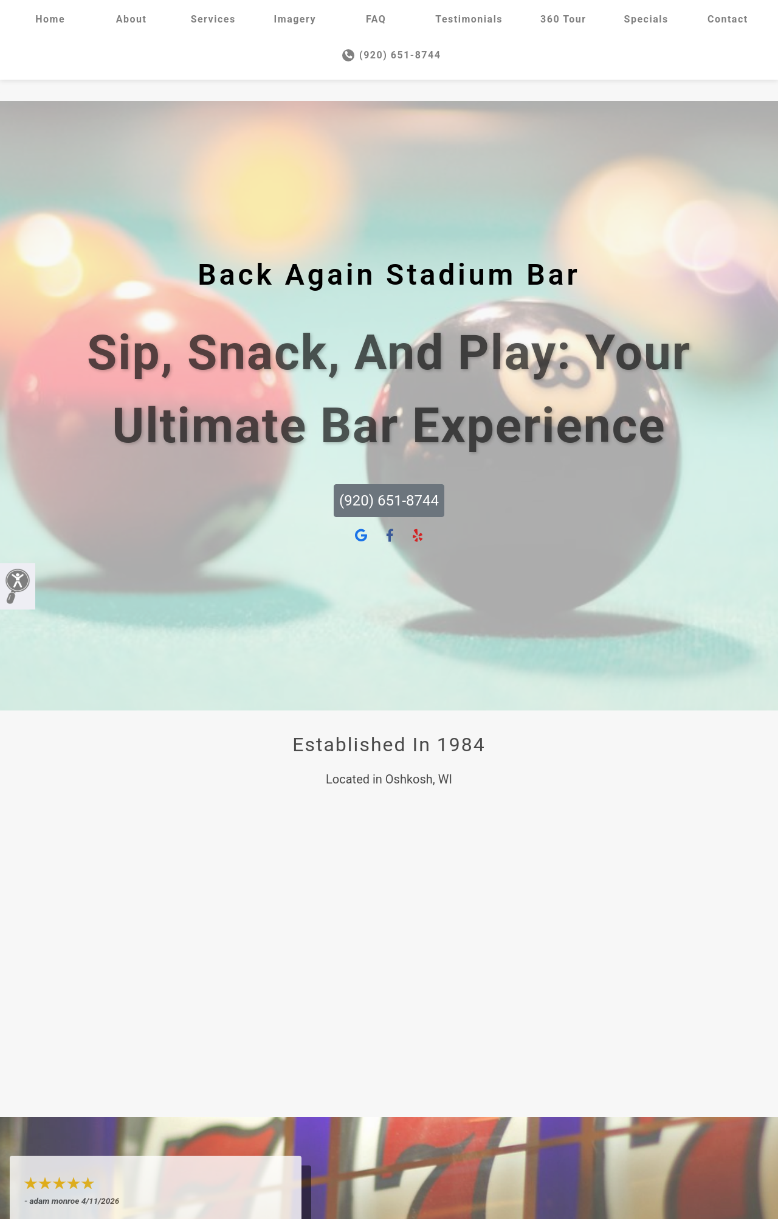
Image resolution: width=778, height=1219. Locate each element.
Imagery (295, 19)
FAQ (376, 19)
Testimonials (469, 19)
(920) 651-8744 (391, 55)
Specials (646, 19)
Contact (727, 19)
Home (50, 19)
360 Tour (563, 19)
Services (213, 19)
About (131, 19)
